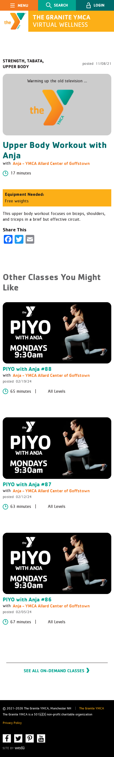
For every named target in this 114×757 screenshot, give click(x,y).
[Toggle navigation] (19, 5)
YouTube (41, 738)
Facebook (7, 738)
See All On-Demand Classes (54, 670)
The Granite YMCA (91, 708)
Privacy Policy (12, 723)
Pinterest (30, 738)
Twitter (18, 738)
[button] (95, 5)
